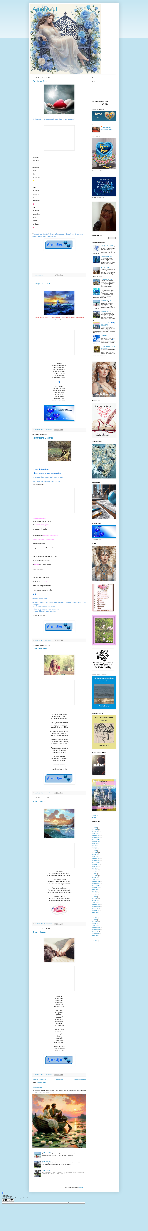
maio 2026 (94, 826)
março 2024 (95, 875)
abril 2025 (94, 851)
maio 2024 (94, 872)
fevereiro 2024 (95, 877)
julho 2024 (94, 868)
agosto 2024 (95, 866)
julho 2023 (94, 891)
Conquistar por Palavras (107, 245)
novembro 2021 (96, 929)
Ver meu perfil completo (107, 129)
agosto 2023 (95, 889)
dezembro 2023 (96, 881)
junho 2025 (95, 847)
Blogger (81, 1187)
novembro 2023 (96, 883)
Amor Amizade (37, 1087)
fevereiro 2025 (95, 854)
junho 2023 (95, 893)
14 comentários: (48, 792)
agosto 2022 (95, 912)
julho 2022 (94, 914)
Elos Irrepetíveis (39, 81)
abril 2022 (94, 920)
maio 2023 (94, 895)
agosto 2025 (95, 843)
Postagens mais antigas (80, 1079)
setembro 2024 (95, 864)
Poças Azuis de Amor (106, 279)
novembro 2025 (96, 837)
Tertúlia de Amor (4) (47, 1152)
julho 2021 (94, 937)
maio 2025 (94, 849)
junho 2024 (95, 870)
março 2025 (95, 852)
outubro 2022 (95, 908)
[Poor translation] (11, 1200)
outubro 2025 (95, 839)
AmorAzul (44, 9)
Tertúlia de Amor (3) (47, 1161)
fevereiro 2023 (95, 900)
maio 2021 (94, 941)
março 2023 (95, 898)
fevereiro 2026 (95, 831)
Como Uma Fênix (105, 289)
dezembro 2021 (96, 927)
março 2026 (95, 829)
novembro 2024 (96, 860)
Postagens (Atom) (41, 1082)
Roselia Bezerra (107, 127)
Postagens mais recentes (39, 1079)
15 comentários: (48, 640)
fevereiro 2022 (95, 923)
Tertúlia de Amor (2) (47, 1170)
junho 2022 (95, 916)
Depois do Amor (39, 932)
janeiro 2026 (95, 833)
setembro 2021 (95, 933)
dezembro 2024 (96, 858)
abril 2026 (94, 828)
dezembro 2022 (96, 904)
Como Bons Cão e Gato (107, 268)
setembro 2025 (95, 841)
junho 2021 (95, 939)
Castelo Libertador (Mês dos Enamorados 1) (108, 347)
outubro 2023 (95, 885)
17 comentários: (48, 429)
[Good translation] (5, 1200)
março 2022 (95, 921)
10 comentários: (48, 275)
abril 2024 (94, 874)
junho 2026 (95, 824)
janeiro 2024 (95, 879)
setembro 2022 (95, 910)
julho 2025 (94, 845)
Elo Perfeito (104, 335)
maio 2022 (94, 918)
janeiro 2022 (95, 925)
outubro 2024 (95, 862)
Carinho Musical (39, 649)
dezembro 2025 (96, 835)
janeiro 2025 (95, 856)
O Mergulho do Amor (42, 283)
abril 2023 (94, 897)
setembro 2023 (95, 887)
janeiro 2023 (95, 902)
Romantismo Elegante (42, 438)
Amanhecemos (39, 801)
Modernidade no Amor (106, 256)
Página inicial (59, 1079)
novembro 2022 (96, 906)
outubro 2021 (95, 931)
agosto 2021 (95, 935)
